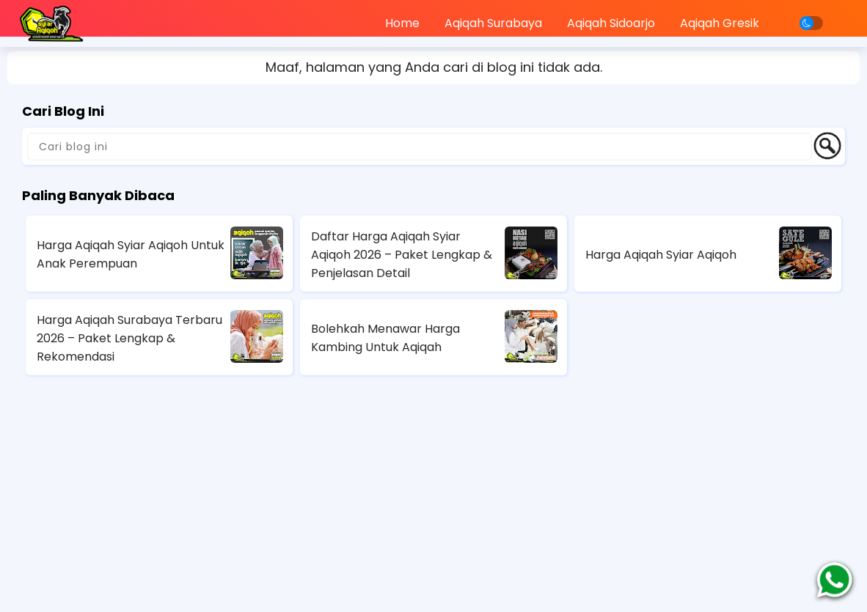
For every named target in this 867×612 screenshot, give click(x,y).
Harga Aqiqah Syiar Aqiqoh (660, 254)
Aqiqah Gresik (719, 23)
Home (402, 23)
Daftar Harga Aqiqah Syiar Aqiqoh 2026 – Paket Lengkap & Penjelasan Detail (401, 254)
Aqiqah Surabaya (493, 23)
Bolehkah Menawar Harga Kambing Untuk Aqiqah (385, 337)
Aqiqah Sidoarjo (611, 23)
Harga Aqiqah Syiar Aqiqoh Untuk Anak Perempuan (130, 254)
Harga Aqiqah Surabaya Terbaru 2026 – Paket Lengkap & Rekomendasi (129, 338)
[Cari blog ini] (419, 147)
